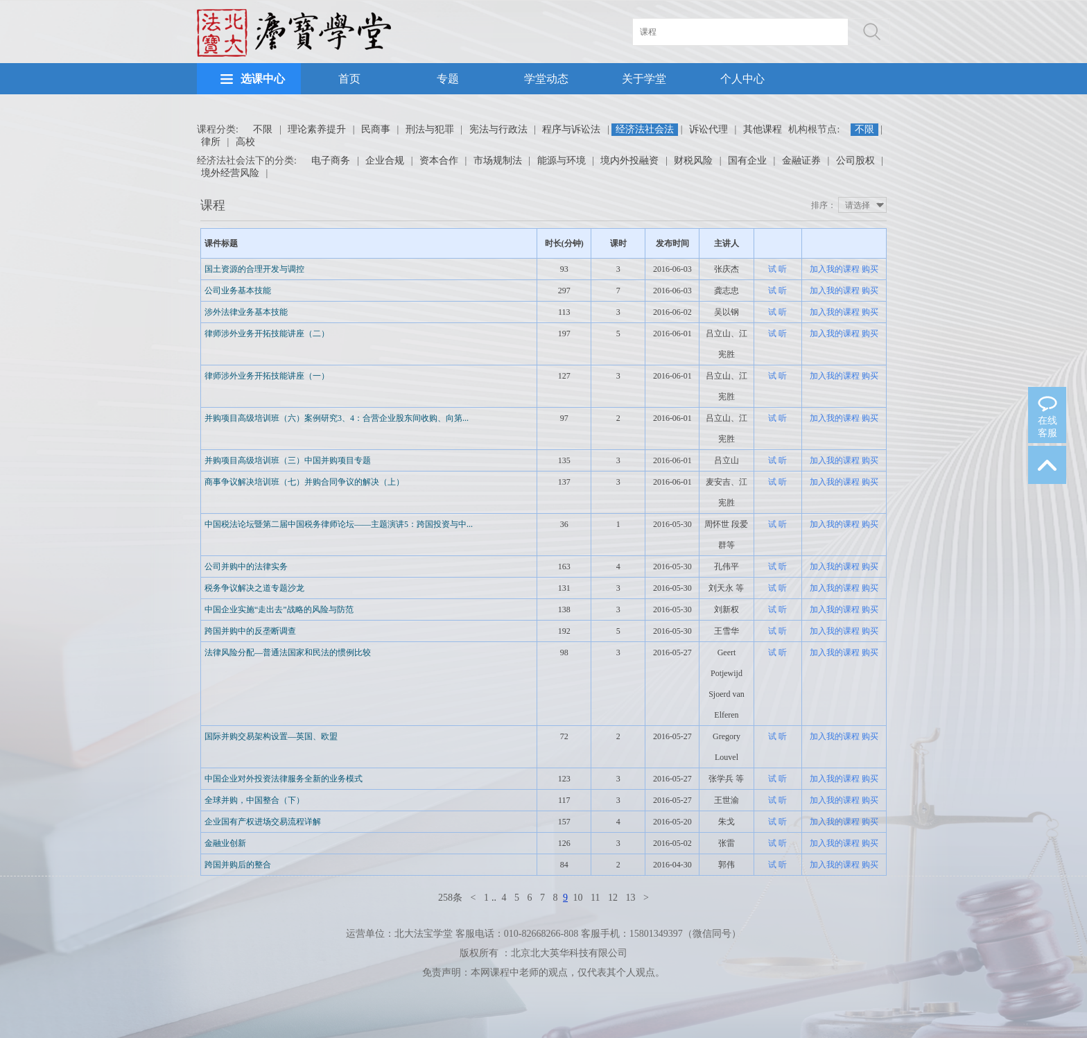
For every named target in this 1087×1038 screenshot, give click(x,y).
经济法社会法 (645, 129)
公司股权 (855, 160)
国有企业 (747, 160)
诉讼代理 (708, 129)
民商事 (375, 129)
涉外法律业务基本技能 (246, 312)
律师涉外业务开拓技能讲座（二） (267, 333)
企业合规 (384, 160)
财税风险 (693, 160)
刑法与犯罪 (430, 129)
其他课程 (762, 129)
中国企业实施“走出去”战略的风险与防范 (279, 609)
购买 (870, 269)
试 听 (777, 269)
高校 (245, 142)
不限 (262, 129)
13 (630, 897)
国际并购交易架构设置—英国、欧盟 (271, 736)
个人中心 (742, 79)
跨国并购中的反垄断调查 (250, 631)
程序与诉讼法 (571, 129)
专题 (448, 79)
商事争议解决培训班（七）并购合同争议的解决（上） (304, 482)
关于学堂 (644, 79)
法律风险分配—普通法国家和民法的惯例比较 (288, 652)
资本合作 (438, 160)
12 (613, 897)
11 (595, 897)
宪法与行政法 (498, 129)
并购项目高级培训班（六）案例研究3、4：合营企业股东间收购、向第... (337, 418)
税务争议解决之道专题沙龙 (254, 588)
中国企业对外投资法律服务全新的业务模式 (284, 779)
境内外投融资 (629, 160)
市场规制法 (497, 160)
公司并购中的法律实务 (246, 566)
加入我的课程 (835, 269)
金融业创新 (225, 843)
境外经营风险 (230, 173)
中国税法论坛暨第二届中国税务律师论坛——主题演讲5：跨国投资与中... (339, 524)
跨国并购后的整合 (238, 865)
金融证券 (801, 160)
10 (578, 897)
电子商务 (330, 160)
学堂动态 (546, 79)
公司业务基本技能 (238, 290)
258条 (450, 897)
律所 (210, 142)
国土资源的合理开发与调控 (254, 269)
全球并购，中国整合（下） (254, 800)
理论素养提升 (317, 129)
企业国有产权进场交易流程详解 (263, 822)
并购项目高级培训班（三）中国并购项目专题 (288, 460)
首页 (349, 79)
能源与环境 (561, 160)
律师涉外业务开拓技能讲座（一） (267, 376)
